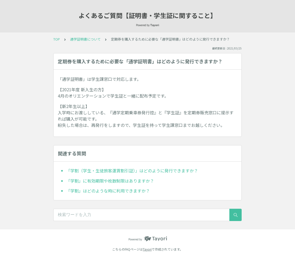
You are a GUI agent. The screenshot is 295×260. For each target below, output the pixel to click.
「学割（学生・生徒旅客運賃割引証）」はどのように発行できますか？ (132, 170)
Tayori (147, 249)
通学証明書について (85, 39)
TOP (56, 39)
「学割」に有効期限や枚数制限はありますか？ (110, 181)
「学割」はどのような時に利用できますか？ (108, 191)
